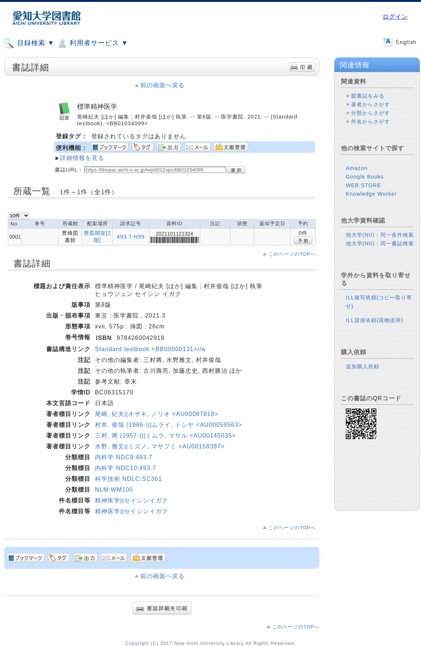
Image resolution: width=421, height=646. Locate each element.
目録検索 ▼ (28, 43)
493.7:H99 (130, 237)
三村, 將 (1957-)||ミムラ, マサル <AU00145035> (165, 435)
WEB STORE (363, 185)
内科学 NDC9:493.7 (124, 457)
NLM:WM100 (114, 489)
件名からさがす (370, 122)
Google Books (365, 177)
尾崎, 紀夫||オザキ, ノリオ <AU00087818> (157, 414)
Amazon (357, 168)
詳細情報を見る (82, 158)
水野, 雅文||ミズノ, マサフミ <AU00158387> (160, 446)
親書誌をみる (368, 96)
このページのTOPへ (292, 254)
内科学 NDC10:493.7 (125, 468)
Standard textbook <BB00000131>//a (150, 349)
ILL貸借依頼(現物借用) (375, 320)
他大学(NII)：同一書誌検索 (380, 243)
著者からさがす (370, 104)
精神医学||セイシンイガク (131, 500)
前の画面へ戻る (162, 85)
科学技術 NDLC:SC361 (128, 479)
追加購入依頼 (362, 366)
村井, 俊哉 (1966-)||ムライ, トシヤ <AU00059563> (168, 425)
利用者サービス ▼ (92, 43)
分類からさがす (370, 113)
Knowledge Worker (371, 194)
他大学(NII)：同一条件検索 (380, 235)
